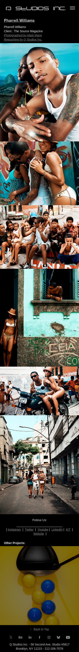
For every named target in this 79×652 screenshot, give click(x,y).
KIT (68, 529)
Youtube (42, 529)
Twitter (29, 529)
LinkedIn (57, 529)
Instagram (14, 529)
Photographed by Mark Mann (23, 35)
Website (38, 533)
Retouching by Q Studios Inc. (23, 39)
